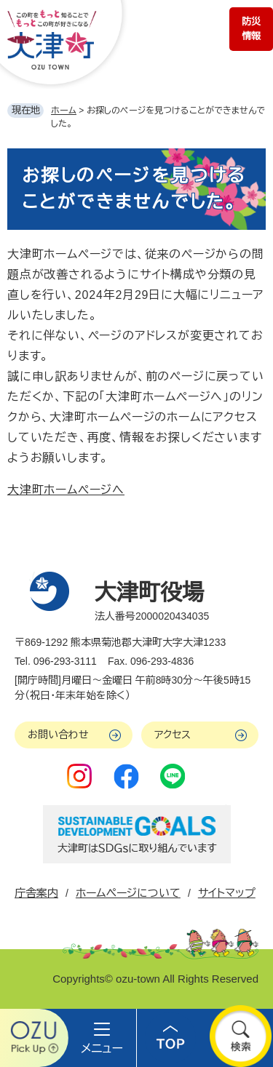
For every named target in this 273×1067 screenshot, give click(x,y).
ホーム (63, 110)
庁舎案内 (36, 893)
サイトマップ (227, 893)
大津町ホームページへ (65, 490)
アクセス (172, 734)
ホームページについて (128, 893)
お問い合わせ (58, 734)
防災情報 (251, 28)
